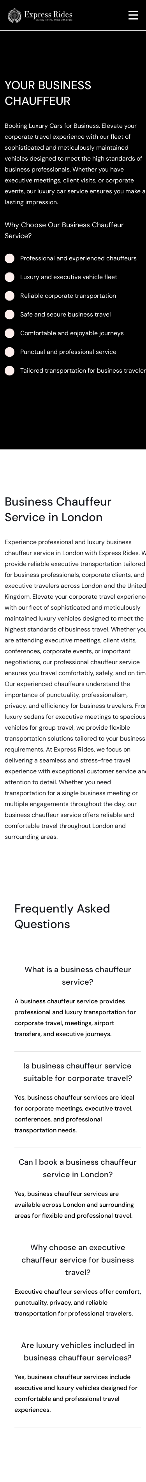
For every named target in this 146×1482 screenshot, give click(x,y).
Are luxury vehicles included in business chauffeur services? (78, 1351)
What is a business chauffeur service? (78, 975)
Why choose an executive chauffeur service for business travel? (77, 1259)
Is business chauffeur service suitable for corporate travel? (77, 1072)
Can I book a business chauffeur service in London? (78, 1168)
